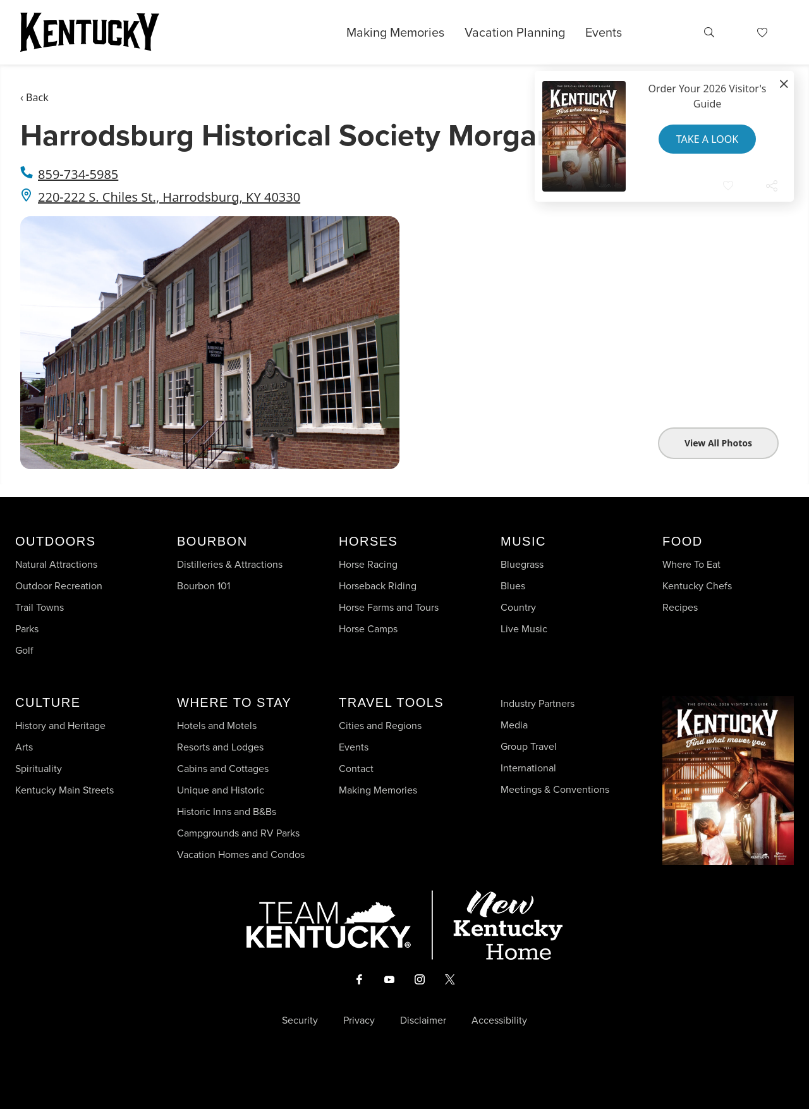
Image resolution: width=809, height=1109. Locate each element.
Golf (24, 650)
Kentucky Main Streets (64, 790)
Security (300, 1020)
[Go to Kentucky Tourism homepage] (89, 32)
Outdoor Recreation (58, 586)
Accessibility (499, 1020)
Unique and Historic (220, 790)
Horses (368, 541)
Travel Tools (391, 702)
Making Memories (395, 32)
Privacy (359, 1020)
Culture (47, 702)
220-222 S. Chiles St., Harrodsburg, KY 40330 (169, 196)
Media (514, 725)
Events (603, 32)
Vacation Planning (515, 32)
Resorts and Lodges (220, 747)
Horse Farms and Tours (389, 607)
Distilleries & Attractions (230, 564)
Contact (356, 768)
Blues (513, 586)
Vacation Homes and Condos (241, 854)
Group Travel (529, 746)
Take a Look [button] (707, 139)
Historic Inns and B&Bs (226, 811)
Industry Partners (538, 703)
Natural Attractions (56, 564)
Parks (27, 629)
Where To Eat (691, 564)
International (528, 768)
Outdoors (55, 541)
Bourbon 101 (203, 586)
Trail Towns (39, 607)
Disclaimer (423, 1020)
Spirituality (39, 768)
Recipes (681, 607)
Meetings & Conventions (555, 789)
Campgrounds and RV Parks (238, 833)
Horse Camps (368, 629)
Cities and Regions (380, 725)
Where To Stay (234, 702)
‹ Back (34, 97)
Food (682, 541)
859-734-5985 (78, 174)
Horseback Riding (378, 586)
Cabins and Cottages (223, 768)
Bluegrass (522, 564)
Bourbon (212, 541)
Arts (24, 747)
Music (523, 541)
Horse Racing (368, 564)
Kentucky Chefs (697, 586)
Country (518, 607)
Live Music (524, 629)
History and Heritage (61, 725)
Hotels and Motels (217, 725)
